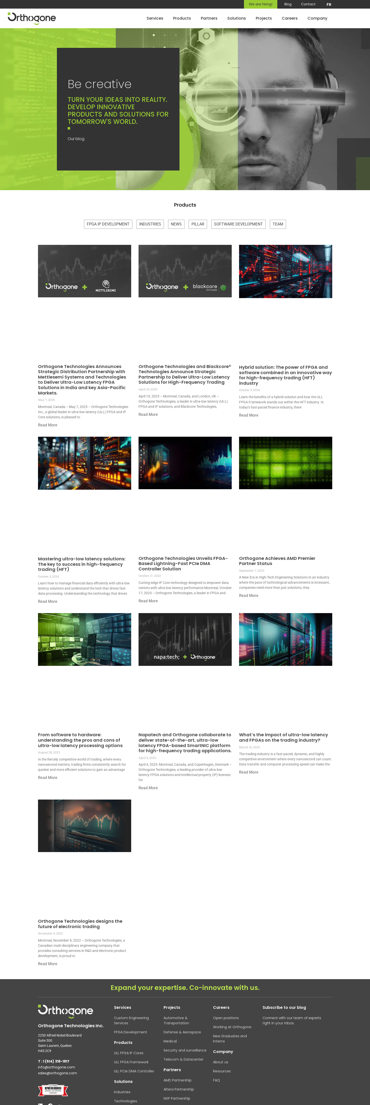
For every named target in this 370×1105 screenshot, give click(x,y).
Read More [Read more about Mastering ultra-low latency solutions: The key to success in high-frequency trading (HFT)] (47, 601)
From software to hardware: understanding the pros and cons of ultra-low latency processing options (80, 740)
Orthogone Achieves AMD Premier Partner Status (277, 561)
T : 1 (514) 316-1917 (53, 1061)
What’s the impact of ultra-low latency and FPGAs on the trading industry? (283, 737)
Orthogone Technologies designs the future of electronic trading (80, 924)
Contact (308, 4)
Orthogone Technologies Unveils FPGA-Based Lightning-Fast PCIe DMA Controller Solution (183, 563)
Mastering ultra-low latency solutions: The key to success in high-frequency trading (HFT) (81, 564)
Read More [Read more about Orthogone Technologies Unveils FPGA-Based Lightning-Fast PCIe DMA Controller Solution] (148, 601)
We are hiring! (260, 4)
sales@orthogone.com (57, 1073)
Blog (287, 4)
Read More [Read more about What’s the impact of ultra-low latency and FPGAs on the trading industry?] (248, 772)
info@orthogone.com (56, 1067)
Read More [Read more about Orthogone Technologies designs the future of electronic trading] (47, 963)
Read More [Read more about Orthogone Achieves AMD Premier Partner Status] (248, 595)
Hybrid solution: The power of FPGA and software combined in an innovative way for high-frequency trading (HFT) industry (285, 375)
